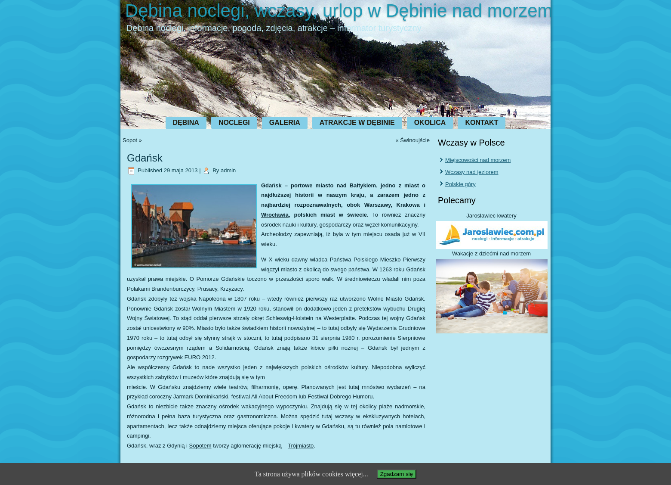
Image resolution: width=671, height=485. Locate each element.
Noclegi (234, 122)
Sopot (130, 140)
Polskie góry (460, 184)
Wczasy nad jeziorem (472, 172)
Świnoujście (415, 140)
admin (228, 170)
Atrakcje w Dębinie (357, 122)
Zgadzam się (396, 474)
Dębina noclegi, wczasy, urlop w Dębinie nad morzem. (341, 10)
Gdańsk (136, 406)
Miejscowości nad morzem (478, 160)
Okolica (430, 122)
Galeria (284, 122)
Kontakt (481, 122)
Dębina (186, 122)
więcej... (356, 474)
